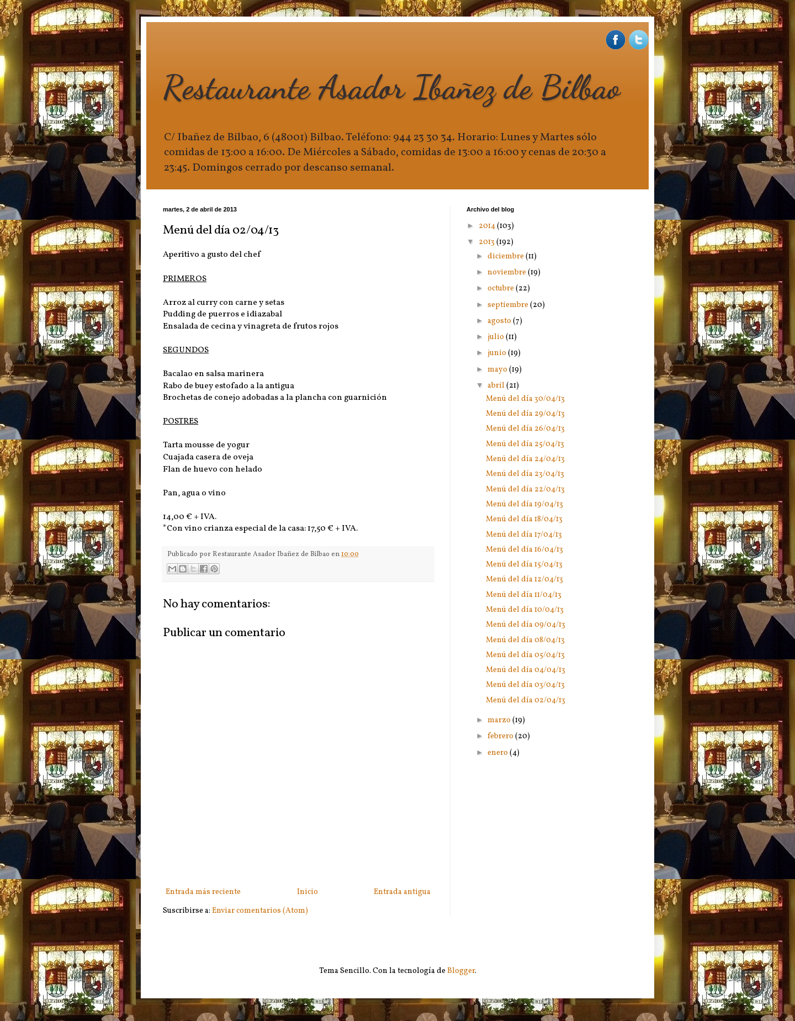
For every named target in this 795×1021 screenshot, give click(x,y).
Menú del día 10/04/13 (525, 610)
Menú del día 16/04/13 (524, 549)
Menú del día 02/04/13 (525, 700)
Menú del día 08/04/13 (525, 640)
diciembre (506, 256)
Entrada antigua (402, 892)
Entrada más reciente (203, 892)
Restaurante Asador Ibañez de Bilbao (391, 87)
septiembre (508, 305)
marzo (499, 720)
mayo (498, 369)
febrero (501, 736)
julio (496, 337)
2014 (488, 226)
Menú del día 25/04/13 (525, 444)
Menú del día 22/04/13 (525, 489)
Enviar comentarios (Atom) (260, 911)
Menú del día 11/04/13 (523, 595)
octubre (501, 288)
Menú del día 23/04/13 (525, 474)
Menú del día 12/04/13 (524, 579)
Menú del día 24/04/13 (525, 459)
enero (498, 753)
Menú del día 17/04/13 (524, 535)
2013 (487, 242)
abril (496, 385)
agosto (500, 321)
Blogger (461, 971)
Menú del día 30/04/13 (525, 399)
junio (497, 353)
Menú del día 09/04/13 (525, 625)
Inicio (307, 892)
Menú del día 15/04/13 (524, 564)
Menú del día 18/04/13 (524, 519)
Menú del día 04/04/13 (525, 670)
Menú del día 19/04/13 (524, 504)
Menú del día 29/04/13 (525, 414)
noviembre (507, 272)
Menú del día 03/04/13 (525, 685)
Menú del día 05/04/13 (525, 655)
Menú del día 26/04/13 (525, 429)
